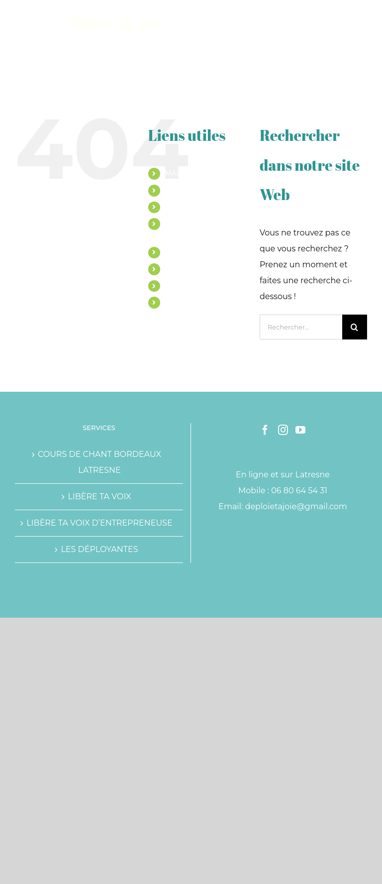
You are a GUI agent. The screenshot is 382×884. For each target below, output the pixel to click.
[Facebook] (265, 430)
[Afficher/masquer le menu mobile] (362, 15)
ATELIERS (181, 252)
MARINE (179, 173)
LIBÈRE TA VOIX (99, 496)
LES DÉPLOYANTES (99, 549)
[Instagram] (283, 430)
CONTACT (181, 302)
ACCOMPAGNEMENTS (203, 207)
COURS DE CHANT (197, 190)
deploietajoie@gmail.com (296, 506)
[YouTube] (300, 430)
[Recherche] (354, 327)
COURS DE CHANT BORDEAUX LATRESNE (99, 462)
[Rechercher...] (301, 327)
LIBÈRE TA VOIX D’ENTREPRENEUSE (99, 523)
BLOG (175, 285)
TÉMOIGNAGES (191, 268)
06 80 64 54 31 (299, 490)
